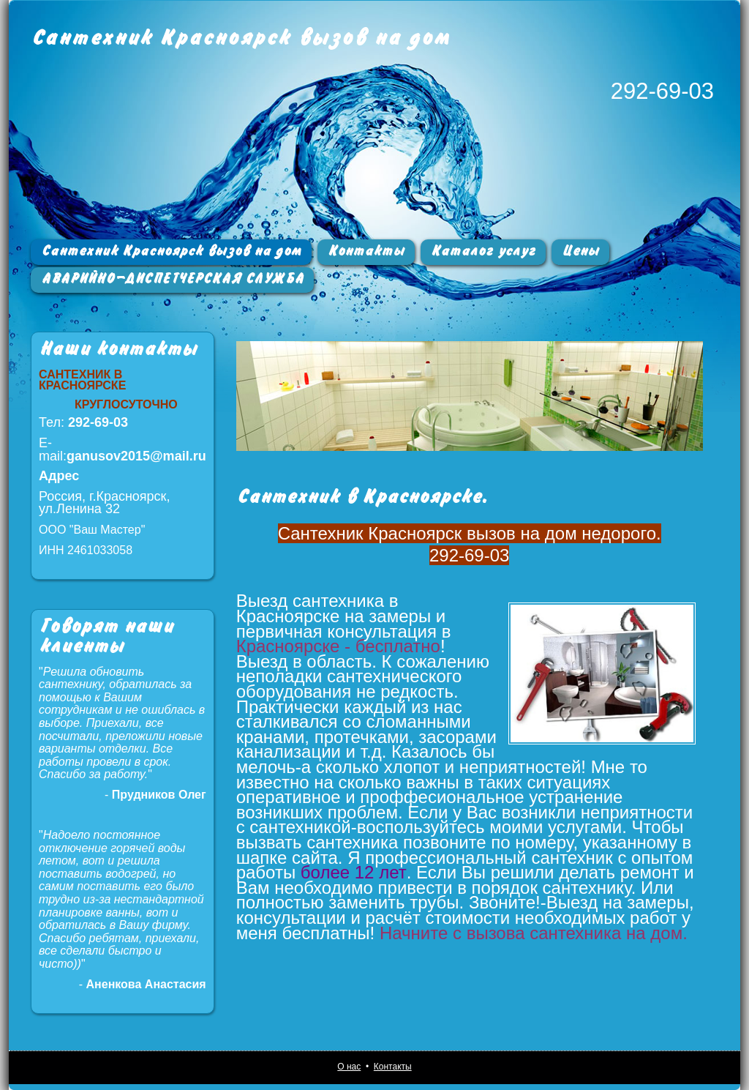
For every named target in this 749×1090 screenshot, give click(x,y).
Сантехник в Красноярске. (361, 497)
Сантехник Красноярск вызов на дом (241, 38)
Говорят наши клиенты (106, 636)
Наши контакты (118, 349)
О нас (349, 1066)
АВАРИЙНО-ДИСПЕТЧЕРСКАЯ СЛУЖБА (172, 279)
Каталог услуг (483, 251)
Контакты (366, 251)
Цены (580, 251)
